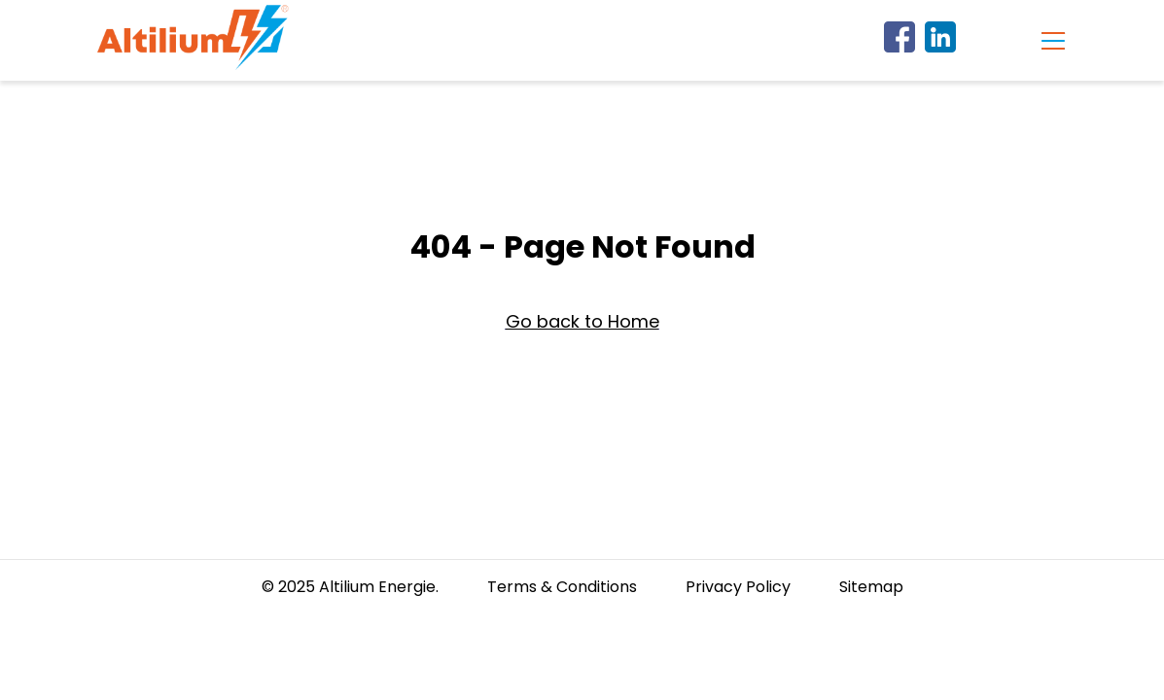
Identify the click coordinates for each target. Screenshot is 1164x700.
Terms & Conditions (562, 587)
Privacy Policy (738, 587)
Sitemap (871, 587)
